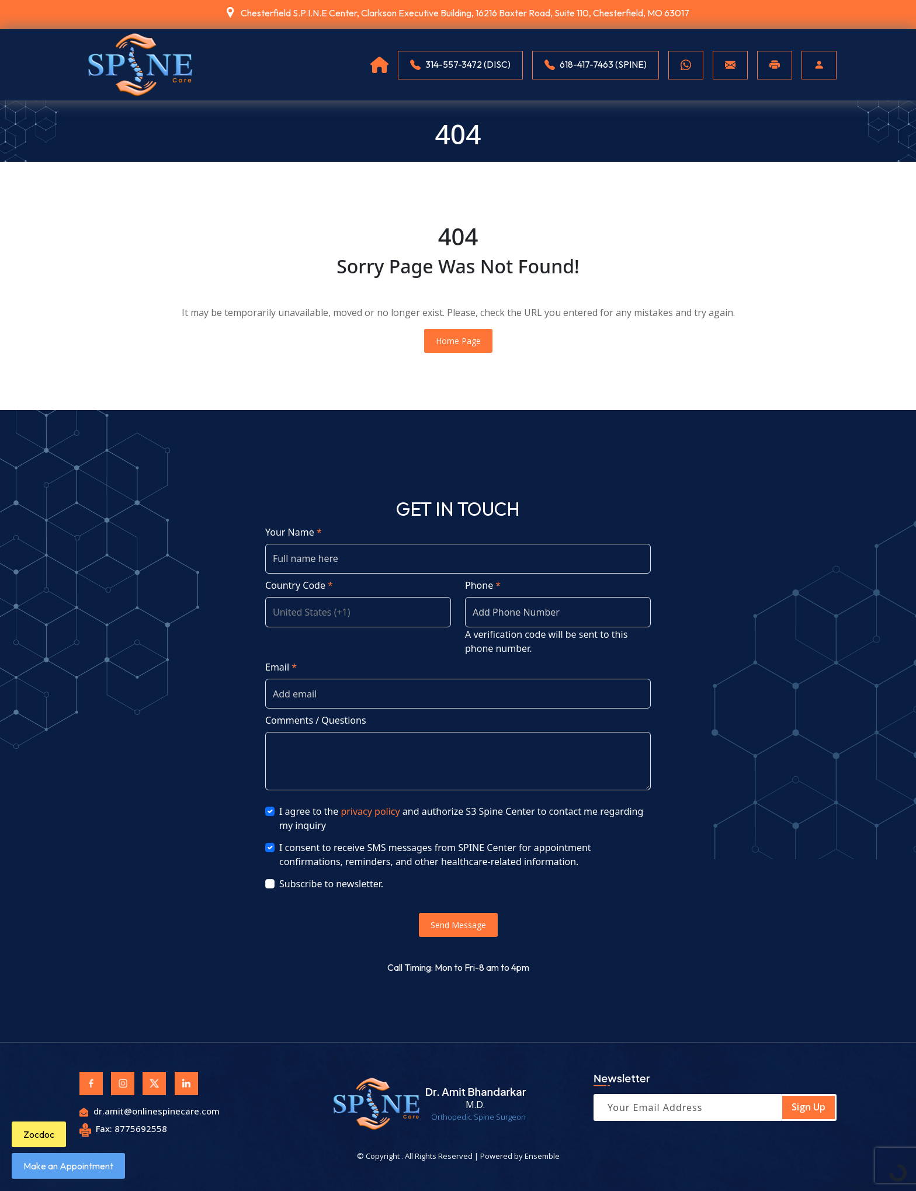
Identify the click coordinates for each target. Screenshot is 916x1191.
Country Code (299, 585)
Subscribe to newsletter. (331, 883)
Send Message (458, 924)
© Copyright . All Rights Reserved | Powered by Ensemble (458, 1156)
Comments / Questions (315, 720)
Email (281, 667)
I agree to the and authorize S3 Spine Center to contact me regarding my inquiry (461, 818)
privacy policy (370, 811)
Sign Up (808, 1106)
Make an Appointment (68, 1166)
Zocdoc (38, 1134)
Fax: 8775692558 (123, 1128)
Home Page (458, 340)
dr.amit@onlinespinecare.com (149, 1111)
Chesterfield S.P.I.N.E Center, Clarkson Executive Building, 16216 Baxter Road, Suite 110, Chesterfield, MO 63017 (465, 13)
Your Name (293, 532)
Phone (483, 585)
